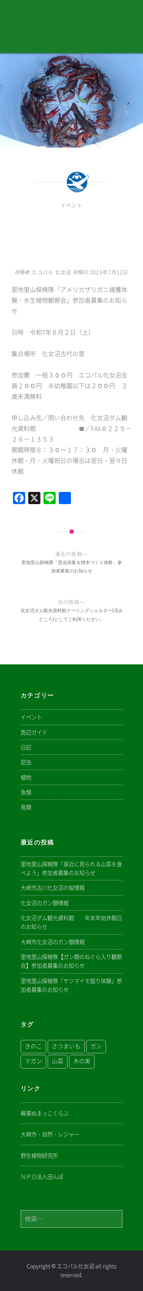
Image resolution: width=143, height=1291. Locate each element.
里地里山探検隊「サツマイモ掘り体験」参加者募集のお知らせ (71, 985)
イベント (71, 205)
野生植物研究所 (39, 1156)
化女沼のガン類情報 (45, 903)
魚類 (26, 792)
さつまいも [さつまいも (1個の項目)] (66, 1046)
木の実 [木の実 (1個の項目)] (81, 1061)
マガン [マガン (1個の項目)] (33, 1061)
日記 (26, 747)
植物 (26, 777)
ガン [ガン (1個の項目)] (96, 1046)
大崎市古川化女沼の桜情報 (53, 888)
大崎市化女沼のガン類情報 (53, 942)
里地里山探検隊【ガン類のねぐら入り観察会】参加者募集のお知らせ (71, 961)
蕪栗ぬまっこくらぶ (45, 1113)
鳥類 (26, 807)
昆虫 (26, 762)
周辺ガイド (34, 732)
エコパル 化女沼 (51, 272)
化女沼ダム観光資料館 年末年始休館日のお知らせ (71, 922)
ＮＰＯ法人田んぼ (42, 1177)
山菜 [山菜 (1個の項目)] (57, 1061)
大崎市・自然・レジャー (50, 1134)
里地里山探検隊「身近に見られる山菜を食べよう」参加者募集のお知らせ (71, 868)
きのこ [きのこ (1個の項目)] (33, 1046)
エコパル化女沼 (75, 1266)
